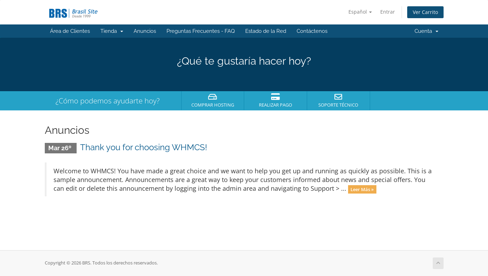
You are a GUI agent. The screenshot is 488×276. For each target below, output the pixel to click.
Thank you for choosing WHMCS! (143, 147)
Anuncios (145, 31)
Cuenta (426, 31)
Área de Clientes (70, 31)
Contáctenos (312, 31)
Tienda (111, 31)
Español (360, 11)
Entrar (387, 11)
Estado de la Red (265, 31)
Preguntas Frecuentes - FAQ (201, 31)
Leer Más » (362, 189)
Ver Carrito (425, 12)
